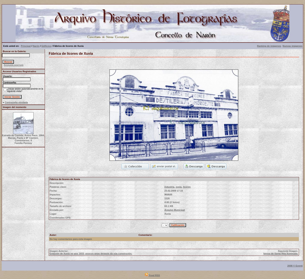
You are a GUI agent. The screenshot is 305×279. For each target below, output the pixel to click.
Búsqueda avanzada (13, 65)
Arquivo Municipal (174, 210)
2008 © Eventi (295, 265)
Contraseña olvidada (16, 102)
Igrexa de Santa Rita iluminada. (280, 253)
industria (169, 187)
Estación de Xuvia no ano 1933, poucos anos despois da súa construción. (91, 253)
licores (187, 187)
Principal (26, 46)
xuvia (179, 187)
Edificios (46, 46)
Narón (36, 46)
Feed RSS (152, 275)
